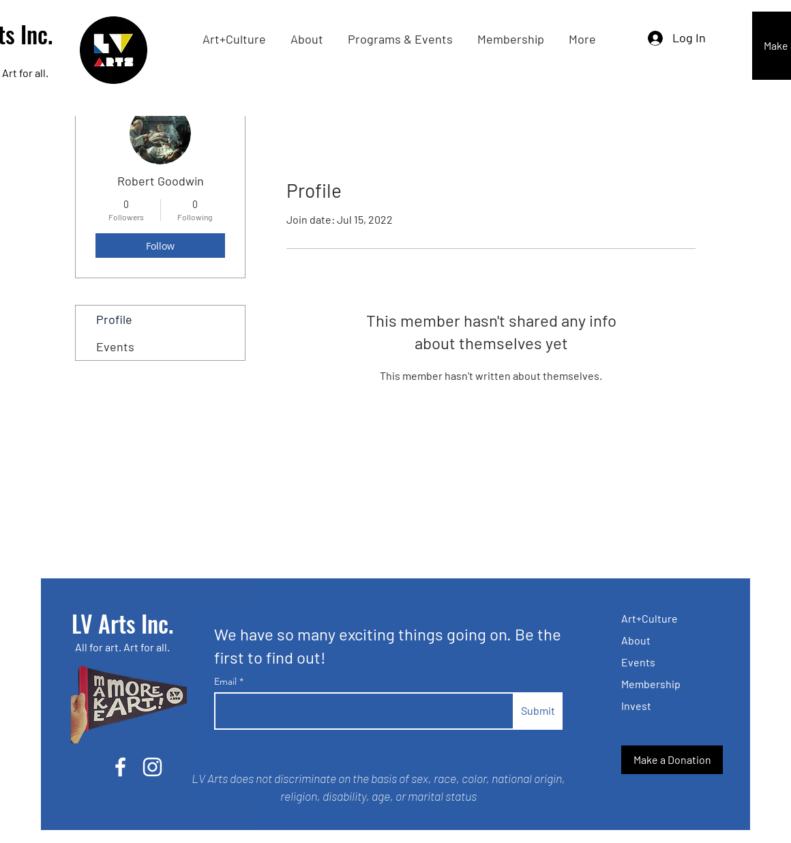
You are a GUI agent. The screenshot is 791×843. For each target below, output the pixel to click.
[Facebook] (120, 767)
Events (115, 346)
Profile (114, 319)
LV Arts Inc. (122, 623)
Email (226, 681)
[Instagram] (152, 767)
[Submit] (538, 711)
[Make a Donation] (672, 759)
